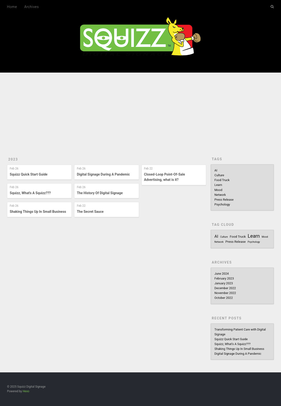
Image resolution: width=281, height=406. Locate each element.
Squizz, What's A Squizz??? (30, 193)
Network (220, 195)
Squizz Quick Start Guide (28, 174)
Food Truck (221, 180)
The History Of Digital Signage (100, 193)
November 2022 (225, 293)
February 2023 (224, 278)
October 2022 (223, 298)
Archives (31, 7)
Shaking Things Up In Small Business (38, 212)
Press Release (223, 199)
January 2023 (223, 283)
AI (215, 170)
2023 (13, 159)
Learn (218, 185)
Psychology (222, 204)
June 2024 (221, 273)
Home (12, 7)
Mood (218, 190)
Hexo (26, 391)
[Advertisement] (140, 109)
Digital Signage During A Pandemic (103, 174)
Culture (219, 175)
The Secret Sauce (90, 212)
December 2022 (225, 288)
